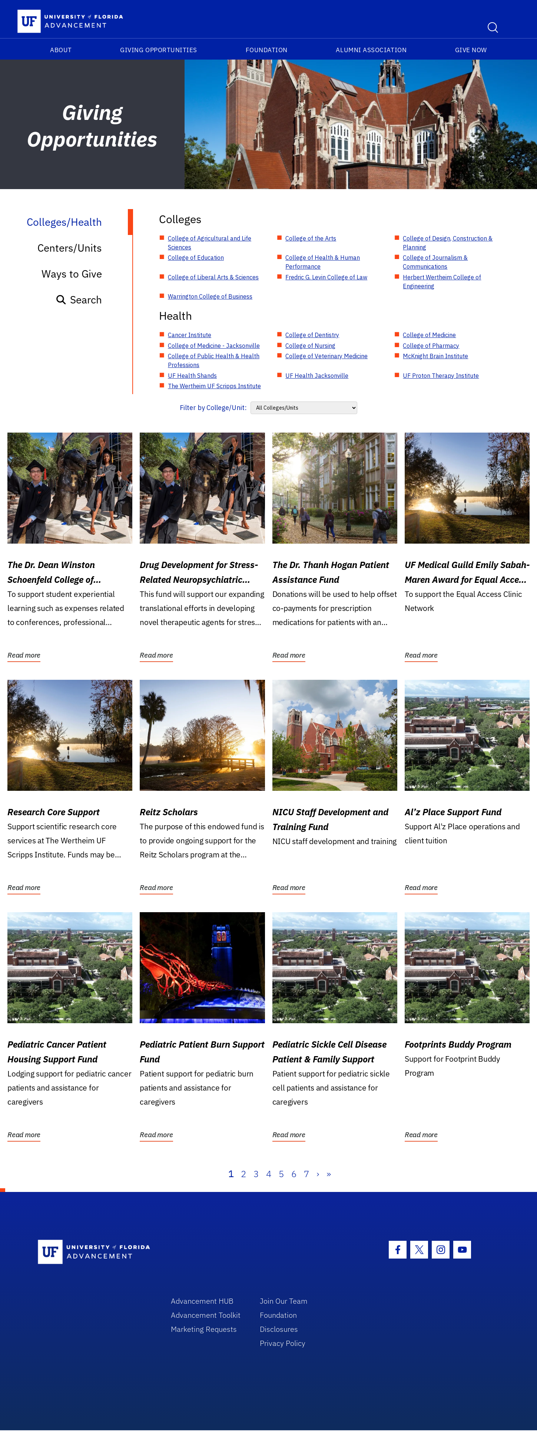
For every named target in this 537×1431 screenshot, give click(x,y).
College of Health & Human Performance (322, 262)
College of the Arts (310, 238)
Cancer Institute (189, 335)
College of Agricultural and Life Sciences (209, 243)
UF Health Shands (192, 375)
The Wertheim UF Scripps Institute (214, 386)
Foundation (267, 50)
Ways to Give (72, 274)
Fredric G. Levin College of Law (326, 277)
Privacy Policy (282, 1343)
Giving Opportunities (158, 50)
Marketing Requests (204, 1329)
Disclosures (279, 1329)
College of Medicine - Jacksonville (214, 345)
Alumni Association (371, 50)
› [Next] (317, 1174)
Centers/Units (69, 248)
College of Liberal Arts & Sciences (213, 277)
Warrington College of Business (210, 296)
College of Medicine (429, 335)
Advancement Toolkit (206, 1315)
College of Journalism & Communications (435, 262)
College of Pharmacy (431, 345)
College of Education (196, 257)
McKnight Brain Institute (435, 356)
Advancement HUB (202, 1301)
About (61, 50)
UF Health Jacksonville (316, 375)
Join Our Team (284, 1301)
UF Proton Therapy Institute (441, 375)
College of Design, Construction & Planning (448, 243)
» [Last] (328, 1174)
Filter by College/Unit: (213, 407)
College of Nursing (310, 345)
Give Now (471, 50)
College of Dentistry (312, 335)
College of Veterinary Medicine (326, 356)
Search (78, 299)
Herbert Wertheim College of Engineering (442, 281)
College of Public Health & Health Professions (213, 360)
